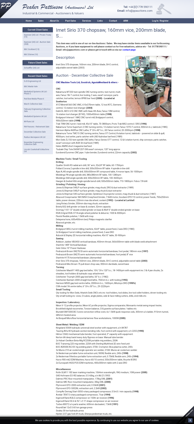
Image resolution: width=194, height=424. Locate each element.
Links (100, 21)
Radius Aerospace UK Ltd (34, 137)
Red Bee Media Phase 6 (34, 99)
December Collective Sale (35, 132)
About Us (54, 21)
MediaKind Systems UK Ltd (35, 116)
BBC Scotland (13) (31, 49)
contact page (129, 50)
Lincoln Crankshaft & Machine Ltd (36, 150)
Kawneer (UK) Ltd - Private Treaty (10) (37, 36)
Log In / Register (160, 21)
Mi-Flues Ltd (29, 121)
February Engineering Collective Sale (37, 110)
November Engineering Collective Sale (33, 143)
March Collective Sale (33, 104)
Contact (113, 21)
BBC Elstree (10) (31, 54)
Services (86, 21)
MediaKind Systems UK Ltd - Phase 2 (35, 93)
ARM (125, 21)
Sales (41, 21)
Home (29, 21)
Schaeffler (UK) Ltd (31, 68)
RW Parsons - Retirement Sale (36, 127)
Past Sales (70, 21)
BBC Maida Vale (31, 86)
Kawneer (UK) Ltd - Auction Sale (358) (37, 43)
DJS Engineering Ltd (32, 81)
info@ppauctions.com (139, 10)
